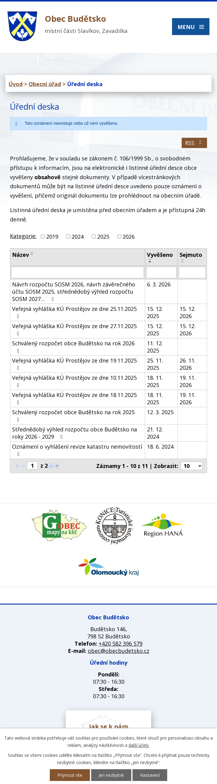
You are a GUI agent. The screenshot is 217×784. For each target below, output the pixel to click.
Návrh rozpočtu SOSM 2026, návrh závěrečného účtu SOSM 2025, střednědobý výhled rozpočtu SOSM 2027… (73, 291)
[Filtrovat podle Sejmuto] (192, 272)
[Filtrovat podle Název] (77, 272)
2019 (52, 236)
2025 (103, 236)
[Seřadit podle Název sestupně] (32, 254)
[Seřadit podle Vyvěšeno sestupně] (150, 262)
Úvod (15, 84)
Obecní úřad (45, 84)
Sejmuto (191, 254)
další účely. (139, 745)
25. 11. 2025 (155, 364)
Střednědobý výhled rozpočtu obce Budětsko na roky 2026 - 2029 (74, 433)
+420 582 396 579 (120, 643)
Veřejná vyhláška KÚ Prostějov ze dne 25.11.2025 (74, 312)
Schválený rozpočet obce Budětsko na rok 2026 (73, 346)
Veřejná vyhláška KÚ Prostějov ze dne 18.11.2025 (74, 398)
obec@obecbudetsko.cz (118, 650)
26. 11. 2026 (188, 364)
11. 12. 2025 (155, 347)
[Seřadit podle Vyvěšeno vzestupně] (150, 259)
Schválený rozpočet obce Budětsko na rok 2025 (73, 415)
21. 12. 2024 (155, 433)
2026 (129, 236)
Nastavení (150, 775)
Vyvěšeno (160, 254)
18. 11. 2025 (155, 381)
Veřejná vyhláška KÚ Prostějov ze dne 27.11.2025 (74, 329)
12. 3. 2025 (160, 412)
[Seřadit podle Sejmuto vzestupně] (183, 259)
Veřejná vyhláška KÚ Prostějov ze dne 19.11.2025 (74, 364)
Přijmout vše (69, 775)
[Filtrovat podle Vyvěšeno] (161, 272)
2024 (78, 236)
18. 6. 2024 (160, 446)
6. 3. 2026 (159, 284)
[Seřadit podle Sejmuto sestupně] (183, 262)
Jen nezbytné (111, 775)
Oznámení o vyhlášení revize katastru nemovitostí (77, 450)
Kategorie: (23, 236)
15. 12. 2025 (155, 312)
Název (20, 254)
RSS (194, 143)
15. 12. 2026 (188, 312)
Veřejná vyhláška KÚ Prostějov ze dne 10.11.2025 (74, 381)
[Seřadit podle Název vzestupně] (32, 252)
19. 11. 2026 (188, 381)
